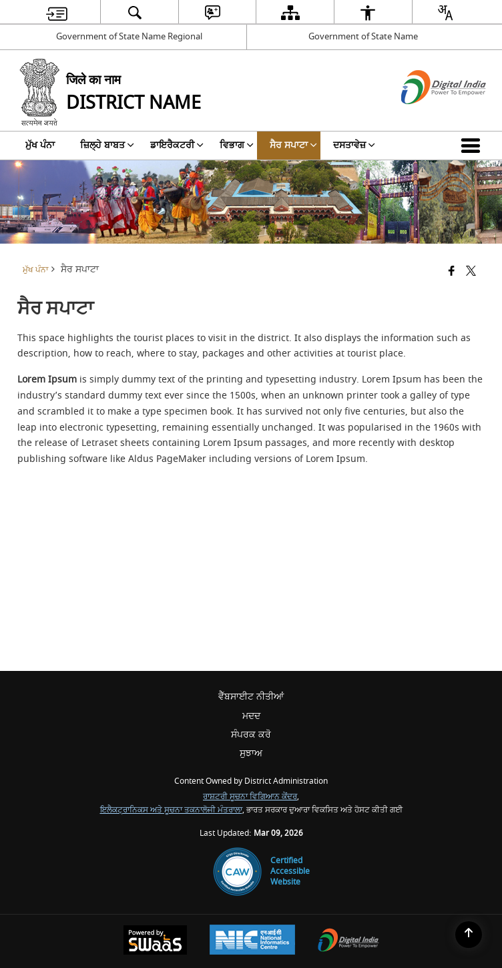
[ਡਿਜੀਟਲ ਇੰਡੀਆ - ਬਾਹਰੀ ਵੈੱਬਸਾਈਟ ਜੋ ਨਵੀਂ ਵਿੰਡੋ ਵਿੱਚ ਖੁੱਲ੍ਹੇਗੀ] (426, 116)
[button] (473, 146)
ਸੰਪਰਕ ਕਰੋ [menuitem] (251, 735)
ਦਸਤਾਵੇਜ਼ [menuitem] (354, 145)
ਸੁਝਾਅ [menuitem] (251, 753)
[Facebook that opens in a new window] (451, 272)
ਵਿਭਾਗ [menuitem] (237, 145)
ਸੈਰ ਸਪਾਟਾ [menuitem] (293, 145)
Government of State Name (363, 36)
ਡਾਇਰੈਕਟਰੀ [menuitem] (177, 145)
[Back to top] (468, 934)
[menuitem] (57, 12)
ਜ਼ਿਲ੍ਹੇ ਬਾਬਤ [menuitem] (107, 145)
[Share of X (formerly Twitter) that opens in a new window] (471, 272)
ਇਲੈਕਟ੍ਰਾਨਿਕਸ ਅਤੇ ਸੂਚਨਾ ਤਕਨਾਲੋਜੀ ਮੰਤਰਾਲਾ (171, 810)
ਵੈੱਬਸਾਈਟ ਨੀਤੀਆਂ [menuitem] (251, 697)
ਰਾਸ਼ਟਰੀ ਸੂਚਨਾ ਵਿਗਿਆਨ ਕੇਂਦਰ (250, 796)
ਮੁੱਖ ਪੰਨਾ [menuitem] (40, 145)
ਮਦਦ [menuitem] (251, 716)
